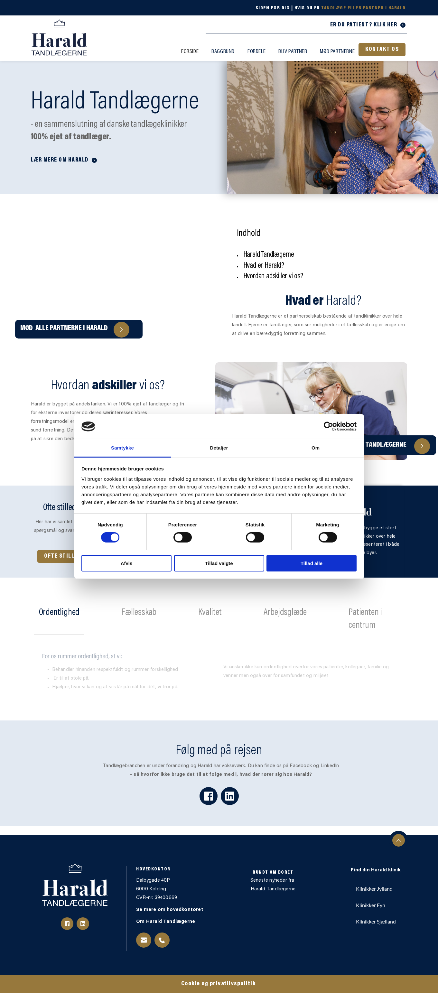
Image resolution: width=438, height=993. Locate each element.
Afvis (127, 563)
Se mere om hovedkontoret (170, 909)
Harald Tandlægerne (273, 889)
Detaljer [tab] (219, 447)
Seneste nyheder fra (273, 880)
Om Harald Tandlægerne (166, 921)
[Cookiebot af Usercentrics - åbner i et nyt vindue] (328, 426)
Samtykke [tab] (122, 447)
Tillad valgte (219, 563)
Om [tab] (316, 447)
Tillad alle (311, 563)
